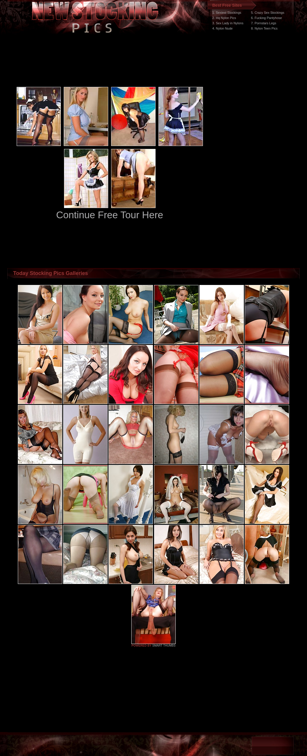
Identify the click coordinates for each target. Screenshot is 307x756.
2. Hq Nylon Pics (224, 18)
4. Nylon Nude (222, 28)
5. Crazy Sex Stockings (267, 12)
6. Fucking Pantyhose (266, 18)
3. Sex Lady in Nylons (227, 23)
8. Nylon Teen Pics (264, 28)
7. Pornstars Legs (263, 23)
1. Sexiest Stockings (226, 12)
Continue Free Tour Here (109, 214)
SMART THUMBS (163, 645)
